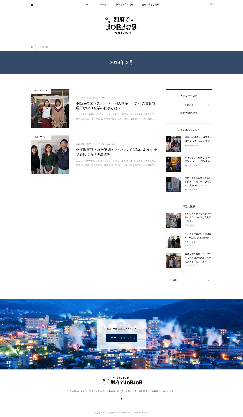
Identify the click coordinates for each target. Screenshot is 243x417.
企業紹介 (103, 4)
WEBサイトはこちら (121, 338)
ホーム (87, 4)
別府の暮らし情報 (150, 4)
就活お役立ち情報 (124, 4)
